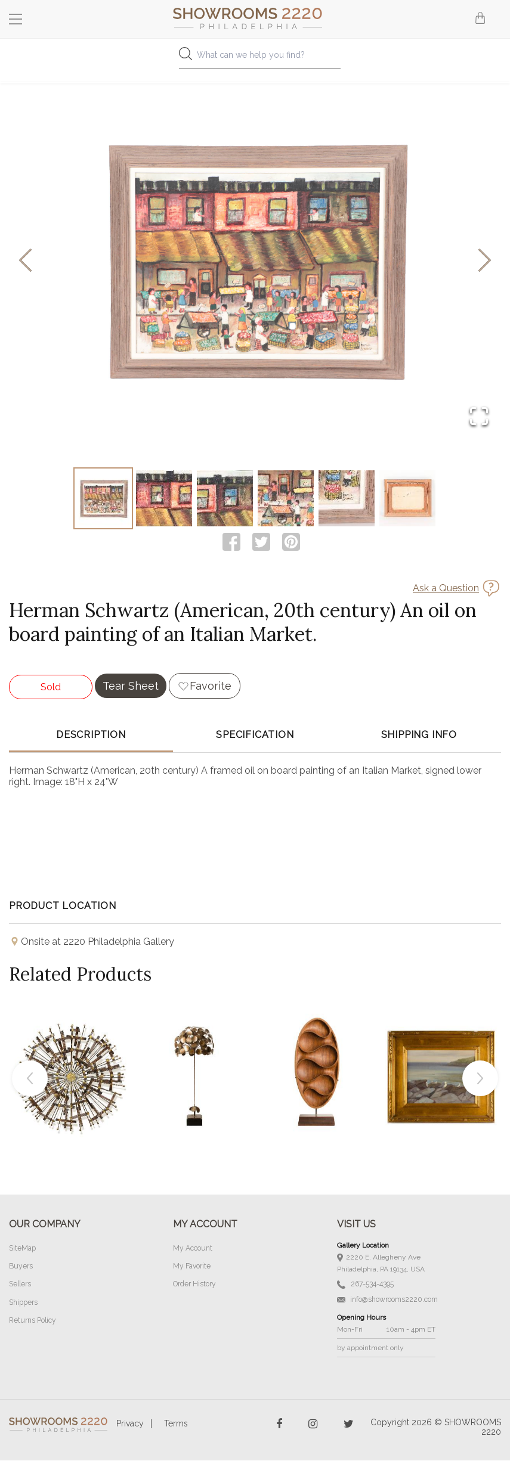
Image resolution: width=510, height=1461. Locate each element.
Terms (176, 1424)
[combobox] (255, 58)
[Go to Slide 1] (103, 499)
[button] (255, 261)
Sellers (20, 1285)
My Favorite (192, 1267)
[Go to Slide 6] (407, 499)
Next (480, 1079)
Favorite (210, 687)
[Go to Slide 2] (164, 499)
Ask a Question (446, 589)
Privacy (130, 1424)
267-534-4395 (365, 1285)
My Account (192, 1249)
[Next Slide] (484, 261)
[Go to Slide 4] (286, 499)
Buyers (21, 1267)
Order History (194, 1285)
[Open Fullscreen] (478, 416)
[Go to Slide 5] (346, 499)
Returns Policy (32, 1321)
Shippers (23, 1303)
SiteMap (22, 1249)
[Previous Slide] (25, 261)
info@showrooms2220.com (387, 1300)
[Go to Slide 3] (225, 499)
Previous (30, 1079)
